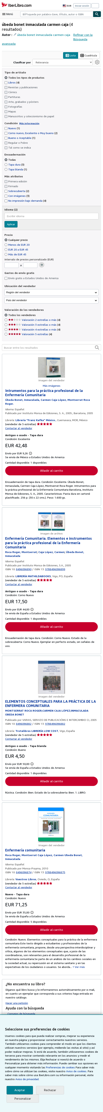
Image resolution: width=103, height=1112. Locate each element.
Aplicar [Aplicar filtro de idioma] (11, 219)
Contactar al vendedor (18, 419)
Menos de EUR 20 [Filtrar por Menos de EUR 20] (17, 240)
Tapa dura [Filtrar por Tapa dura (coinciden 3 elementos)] (14, 159)
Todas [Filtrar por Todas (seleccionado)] (10, 155)
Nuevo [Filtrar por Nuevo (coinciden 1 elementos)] (12, 123)
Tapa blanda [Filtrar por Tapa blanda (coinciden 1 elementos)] (15, 164)
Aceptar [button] (19, 1090)
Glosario (13, 1012)
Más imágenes (51, 381)
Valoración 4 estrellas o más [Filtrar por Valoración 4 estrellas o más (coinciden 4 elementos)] (34, 324)
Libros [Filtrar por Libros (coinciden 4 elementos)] (12, 78)
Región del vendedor (18, 288)
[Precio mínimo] (11, 260)
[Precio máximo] (30, 260)
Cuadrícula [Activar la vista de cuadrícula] (88, 51)
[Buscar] (97, 14)
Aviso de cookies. (74, 1071)
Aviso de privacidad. (27, 1079)
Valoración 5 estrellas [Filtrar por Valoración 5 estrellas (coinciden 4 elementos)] (30, 329)
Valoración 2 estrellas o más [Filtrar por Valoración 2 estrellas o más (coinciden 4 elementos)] (34, 315)
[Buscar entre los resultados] (51, 343)
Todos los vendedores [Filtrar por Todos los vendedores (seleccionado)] (21, 310)
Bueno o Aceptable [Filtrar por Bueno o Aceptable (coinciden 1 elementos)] (19, 133)
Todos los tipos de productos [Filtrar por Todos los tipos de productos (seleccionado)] (23, 73)
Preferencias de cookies (58, 1067)
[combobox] (56, 14)
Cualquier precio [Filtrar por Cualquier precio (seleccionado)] (16, 235)
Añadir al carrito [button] (51, 462)
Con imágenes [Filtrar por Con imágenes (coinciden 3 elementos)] (17, 191)
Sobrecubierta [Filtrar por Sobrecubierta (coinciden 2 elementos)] (16, 186)
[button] (97, 343)
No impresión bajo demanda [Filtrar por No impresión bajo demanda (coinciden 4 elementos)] (25, 196)
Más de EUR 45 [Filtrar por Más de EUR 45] (16, 249)
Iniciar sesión (82, 5)
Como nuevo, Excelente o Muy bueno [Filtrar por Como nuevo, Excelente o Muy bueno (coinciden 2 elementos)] (30, 128)
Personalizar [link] (22, 1098)
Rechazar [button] (49, 1090)
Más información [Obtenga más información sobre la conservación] (28, 118)
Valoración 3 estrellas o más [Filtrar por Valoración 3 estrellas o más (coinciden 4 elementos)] (34, 320)
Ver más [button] (39, 960)
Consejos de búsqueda (21, 1007)
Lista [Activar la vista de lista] (70, 51)
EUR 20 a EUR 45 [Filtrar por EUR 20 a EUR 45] (17, 245)
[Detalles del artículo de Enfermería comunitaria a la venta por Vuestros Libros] (51, 821)
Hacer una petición (17, 996)
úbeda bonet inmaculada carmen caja (43, 34)
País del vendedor (16, 296)
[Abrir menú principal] (8, 14)
